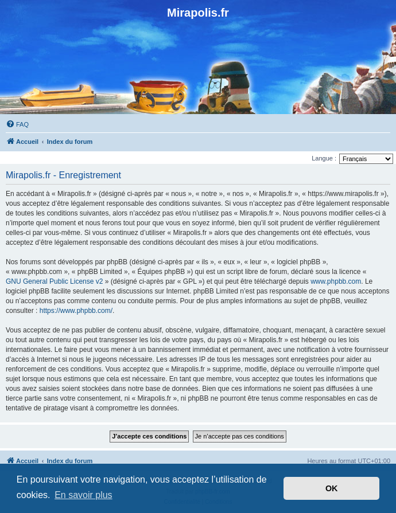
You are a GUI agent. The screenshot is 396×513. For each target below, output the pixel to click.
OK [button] (331, 488)
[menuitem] (17, 124)
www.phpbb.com (335, 281)
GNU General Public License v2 (54, 281)
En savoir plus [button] (83, 495)
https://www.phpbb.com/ (76, 311)
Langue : (324, 158)
